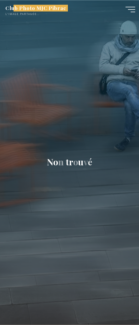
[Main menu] (130, 9)
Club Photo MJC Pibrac (35, 8)
